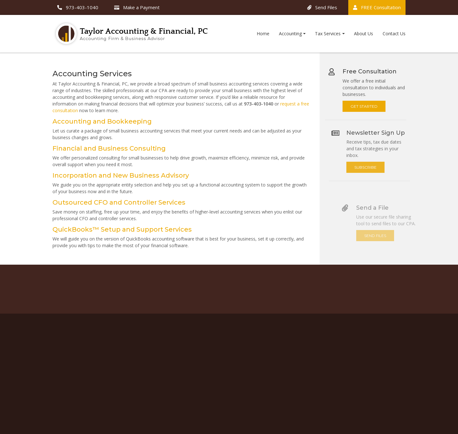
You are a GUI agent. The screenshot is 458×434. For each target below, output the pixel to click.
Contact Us (394, 34)
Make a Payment (137, 7)
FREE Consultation (377, 7)
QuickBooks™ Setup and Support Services (121, 229)
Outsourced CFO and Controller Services (118, 202)
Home (263, 34)
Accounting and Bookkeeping (101, 121)
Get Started (367, 102)
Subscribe (375, 167)
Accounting (290, 34)
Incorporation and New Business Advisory (120, 175)
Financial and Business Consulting (108, 148)
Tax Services (328, 34)
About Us (363, 34)
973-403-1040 (77, 7)
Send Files (322, 7)
